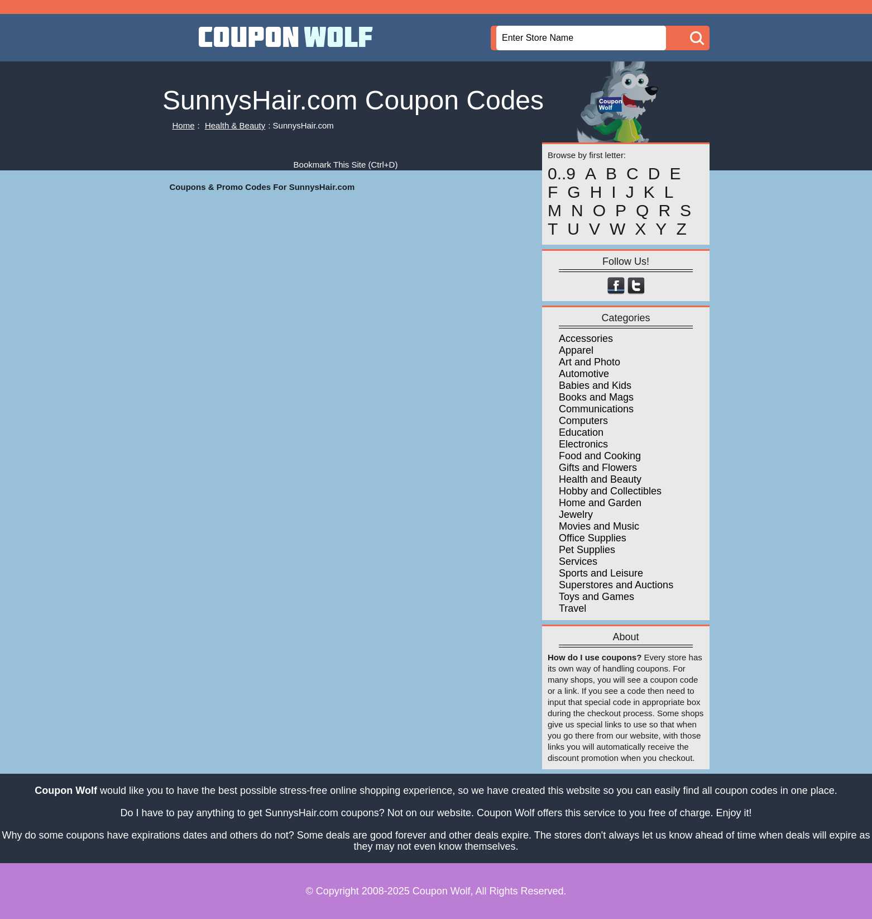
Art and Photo (589, 362)
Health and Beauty (600, 479)
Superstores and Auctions (616, 585)
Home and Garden (600, 502)
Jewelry (576, 514)
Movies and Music (599, 526)
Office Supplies (592, 538)
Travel (572, 608)
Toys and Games (596, 596)
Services (578, 561)
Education (581, 432)
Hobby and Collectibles (610, 491)
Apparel (576, 350)
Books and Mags (596, 397)
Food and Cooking (600, 455)
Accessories (586, 338)
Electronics (583, 444)
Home (184, 125)
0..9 (562, 173)
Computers (583, 420)
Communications (596, 409)
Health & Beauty (235, 125)
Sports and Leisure (601, 573)
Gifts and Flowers (598, 467)
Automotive (584, 373)
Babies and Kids (595, 385)
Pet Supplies (587, 549)
